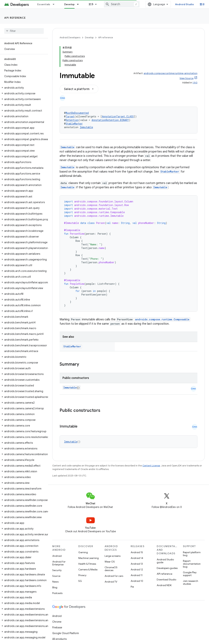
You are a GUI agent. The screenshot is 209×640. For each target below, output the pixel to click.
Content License (151, 465)
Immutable (86, 127)
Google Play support (190, 574)
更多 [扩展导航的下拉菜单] (91, 4)
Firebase (57, 627)
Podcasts (57, 593)
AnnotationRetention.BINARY (110, 120)
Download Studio (166, 579)
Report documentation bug (192, 563)
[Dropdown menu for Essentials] (55, 4)
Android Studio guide (165, 561)
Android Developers (70, 37)
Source (56, 576)
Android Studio (184, 4)
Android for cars (114, 576)
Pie (132, 586)
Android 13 (137, 563)
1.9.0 (195, 82)
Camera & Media (87, 569)
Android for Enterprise (59, 563)
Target (70, 116)
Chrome (56, 621)
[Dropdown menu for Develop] (79, 4)
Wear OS (110, 561)
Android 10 (137, 581)
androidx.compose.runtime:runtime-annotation (170, 73)
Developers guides (167, 568)
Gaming (83, 552)
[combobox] (122, 4)
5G (80, 581)
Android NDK (164, 585)
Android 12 (137, 569)
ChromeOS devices (111, 569)
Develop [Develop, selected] (69, 4)
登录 (202, 4)
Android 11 (137, 575)
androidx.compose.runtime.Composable (162, 319)
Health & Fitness (87, 563)
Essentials (43, 4)
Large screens (112, 555)
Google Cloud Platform (65, 633)
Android (57, 555)
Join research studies (190, 582)
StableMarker (74, 123)
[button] (23, 88)
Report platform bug (192, 554)
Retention (72, 120)
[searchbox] (24, 31)
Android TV (111, 581)
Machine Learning (88, 558)
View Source (186, 78)
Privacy (82, 575)
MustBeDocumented (77, 113)
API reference (15, 17)
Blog (54, 587)
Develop (89, 37)
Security (57, 570)
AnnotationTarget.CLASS (118, 116)
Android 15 (137, 552)
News (55, 581)
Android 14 (137, 558)
